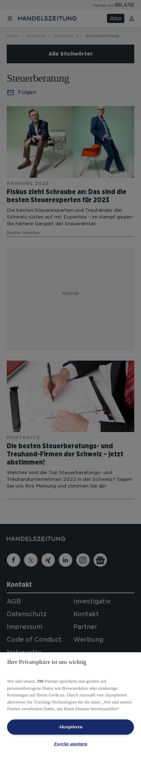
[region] (70, 714)
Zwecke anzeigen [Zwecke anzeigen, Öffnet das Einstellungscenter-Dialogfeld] (70, 743)
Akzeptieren (70, 726)
